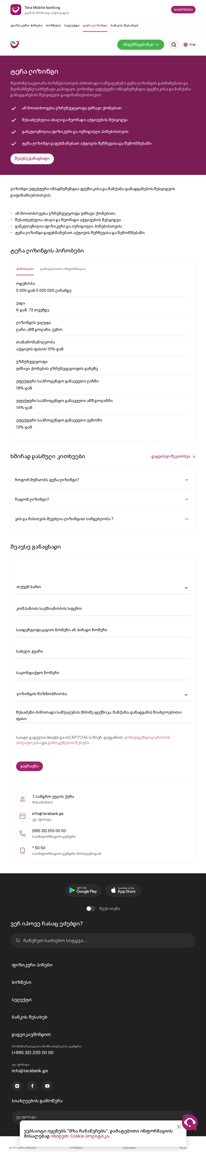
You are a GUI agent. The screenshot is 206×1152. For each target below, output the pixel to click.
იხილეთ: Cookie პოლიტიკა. (80, 1136)
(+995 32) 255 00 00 (32, 1052)
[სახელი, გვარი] (103, 651)
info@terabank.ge (30, 1070)
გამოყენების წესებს (68, 743)
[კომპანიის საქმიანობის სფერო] (103, 608)
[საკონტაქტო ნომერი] (103, 672)
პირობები (25, 269)
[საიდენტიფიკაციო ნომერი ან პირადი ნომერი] (103, 629)
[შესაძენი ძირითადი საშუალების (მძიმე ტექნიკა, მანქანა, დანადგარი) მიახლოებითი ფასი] (103, 715)
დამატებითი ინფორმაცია (63, 269)
